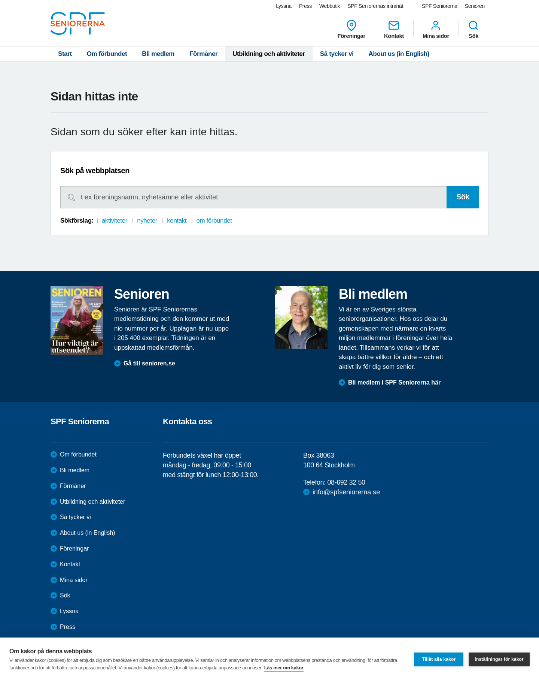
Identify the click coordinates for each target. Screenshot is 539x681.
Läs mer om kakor (284, 668)
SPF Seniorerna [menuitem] (439, 6)
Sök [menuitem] (473, 29)
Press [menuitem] (305, 6)
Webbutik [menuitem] (329, 6)
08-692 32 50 (346, 482)
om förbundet (214, 220)
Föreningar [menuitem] (351, 29)
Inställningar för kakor (499, 659)
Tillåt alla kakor (439, 659)
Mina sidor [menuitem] (436, 29)
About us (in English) (399, 53)
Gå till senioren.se (149, 363)
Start (65, 53)
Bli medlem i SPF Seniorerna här (394, 382)
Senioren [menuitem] (475, 6)
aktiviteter (114, 220)
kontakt (176, 220)
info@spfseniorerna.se (346, 492)
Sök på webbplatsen (95, 170)
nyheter (147, 220)
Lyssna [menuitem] (284, 6)
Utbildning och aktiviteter (268, 53)
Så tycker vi (337, 53)
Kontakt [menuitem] (394, 29)
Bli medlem (158, 53)
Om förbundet (107, 53)
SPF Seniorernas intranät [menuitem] (375, 6)
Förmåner (203, 53)
